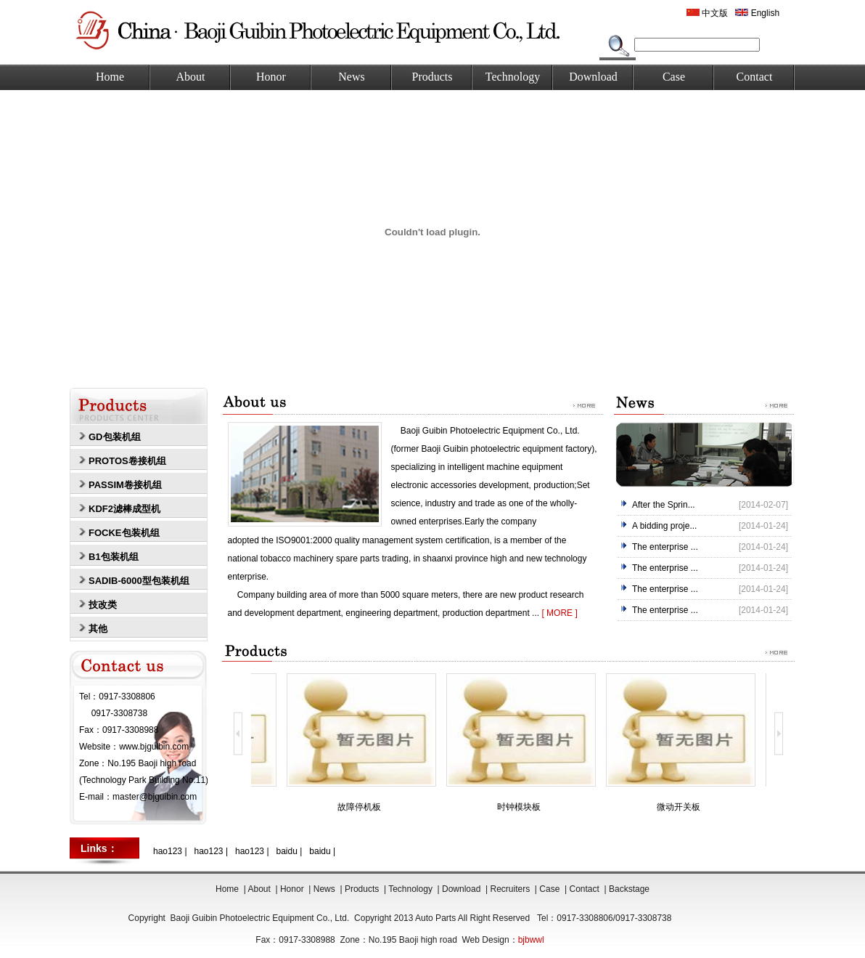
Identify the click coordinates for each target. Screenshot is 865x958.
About (190, 76)
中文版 (707, 13)
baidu (287, 851)
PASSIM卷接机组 (125, 484)
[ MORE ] (559, 613)
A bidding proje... (664, 526)
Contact (755, 76)
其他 (98, 628)
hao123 (167, 851)
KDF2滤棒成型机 (124, 508)
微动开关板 (680, 807)
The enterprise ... (665, 547)
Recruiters (510, 889)
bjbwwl (531, 940)
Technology (512, 76)
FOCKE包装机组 (124, 532)
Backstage (629, 889)
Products (432, 76)
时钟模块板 (521, 807)
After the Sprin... (663, 505)
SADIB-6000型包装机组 (139, 580)
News (351, 76)
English (757, 13)
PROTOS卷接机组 (127, 460)
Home (110, 76)
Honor (271, 76)
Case (674, 76)
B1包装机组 (114, 556)
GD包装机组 (115, 436)
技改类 (103, 604)
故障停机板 (361, 807)
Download (593, 76)
